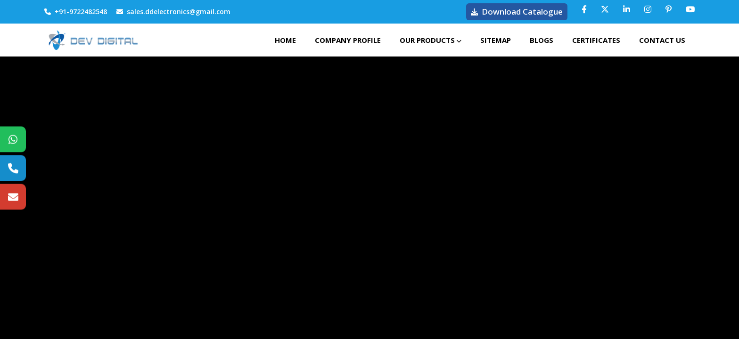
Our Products (430, 40)
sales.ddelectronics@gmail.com (173, 11)
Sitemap (495, 40)
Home (285, 40)
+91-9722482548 (75, 11)
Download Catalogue (517, 11)
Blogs (541, 40)
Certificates (596, 40)
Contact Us (662, 40)
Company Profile (348, 40)
